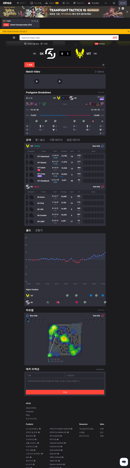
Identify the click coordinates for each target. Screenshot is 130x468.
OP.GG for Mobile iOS (58, 438)
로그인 (122, 3)
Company (30, 417)
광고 (102, 438)
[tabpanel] (65, 184)
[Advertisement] (65, 387)
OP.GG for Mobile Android (60, 434)
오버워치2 (30, 445)
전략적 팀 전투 (31, 438)
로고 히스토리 (31, 424)
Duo (27, 463)
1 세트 (29, 64)
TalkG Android (55, 463)
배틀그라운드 (31, 449)
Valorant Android (56, 449)
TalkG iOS (54, 466)
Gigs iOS (53, 459)
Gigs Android (55, 456)
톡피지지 (29, 466)
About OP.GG (31, 414)
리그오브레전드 (32, 434)
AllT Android (55, 441)
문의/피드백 (84, 441)
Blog (28, 421)
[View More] (105, 3)
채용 (102, 441)
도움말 (82, 438)
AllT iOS (53, 445)
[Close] (127, 11)
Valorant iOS (55, 452)
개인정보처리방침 (86, 434)
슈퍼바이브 (30, 452)
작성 (65, 362)
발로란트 (29, 441)
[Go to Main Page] (7, 3)
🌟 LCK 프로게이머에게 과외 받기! (13, 31)
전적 (21, 3)
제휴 (102, 434)
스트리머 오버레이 (33, 459)
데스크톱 (29, 456)
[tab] (29, 139)
